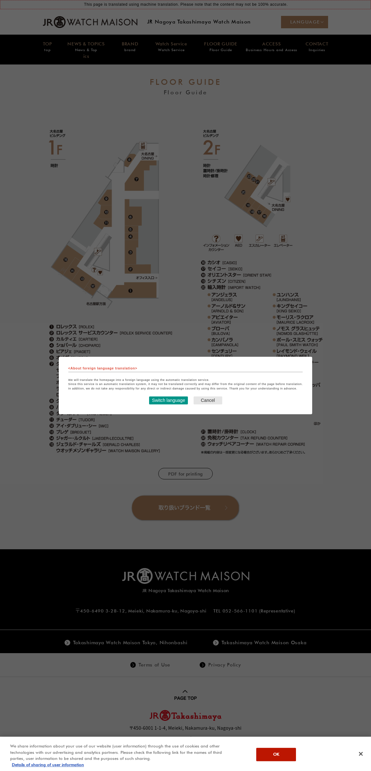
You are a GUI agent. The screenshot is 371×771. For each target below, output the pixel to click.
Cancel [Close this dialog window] (208, 400)
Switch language (168, 400)
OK (276, 757)
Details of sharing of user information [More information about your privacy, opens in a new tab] (48, 767)
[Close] (361, 757)
